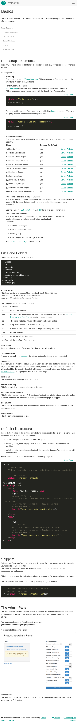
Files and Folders (9, 37)
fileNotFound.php (8, 372)
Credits (11, 720)
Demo (63, 149)
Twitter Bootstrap (31, 79)
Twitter (56, 718)
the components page (18, 241)
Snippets (6, 45)
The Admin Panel (8, 49)
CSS (22, 210)
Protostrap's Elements (10, 32)
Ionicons (54, 111)
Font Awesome (12, 88)
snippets (24, 356)
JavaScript (30, 210)
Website (70, 149)
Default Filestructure (9, 41)
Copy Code (68, 94)
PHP (40, 210)
